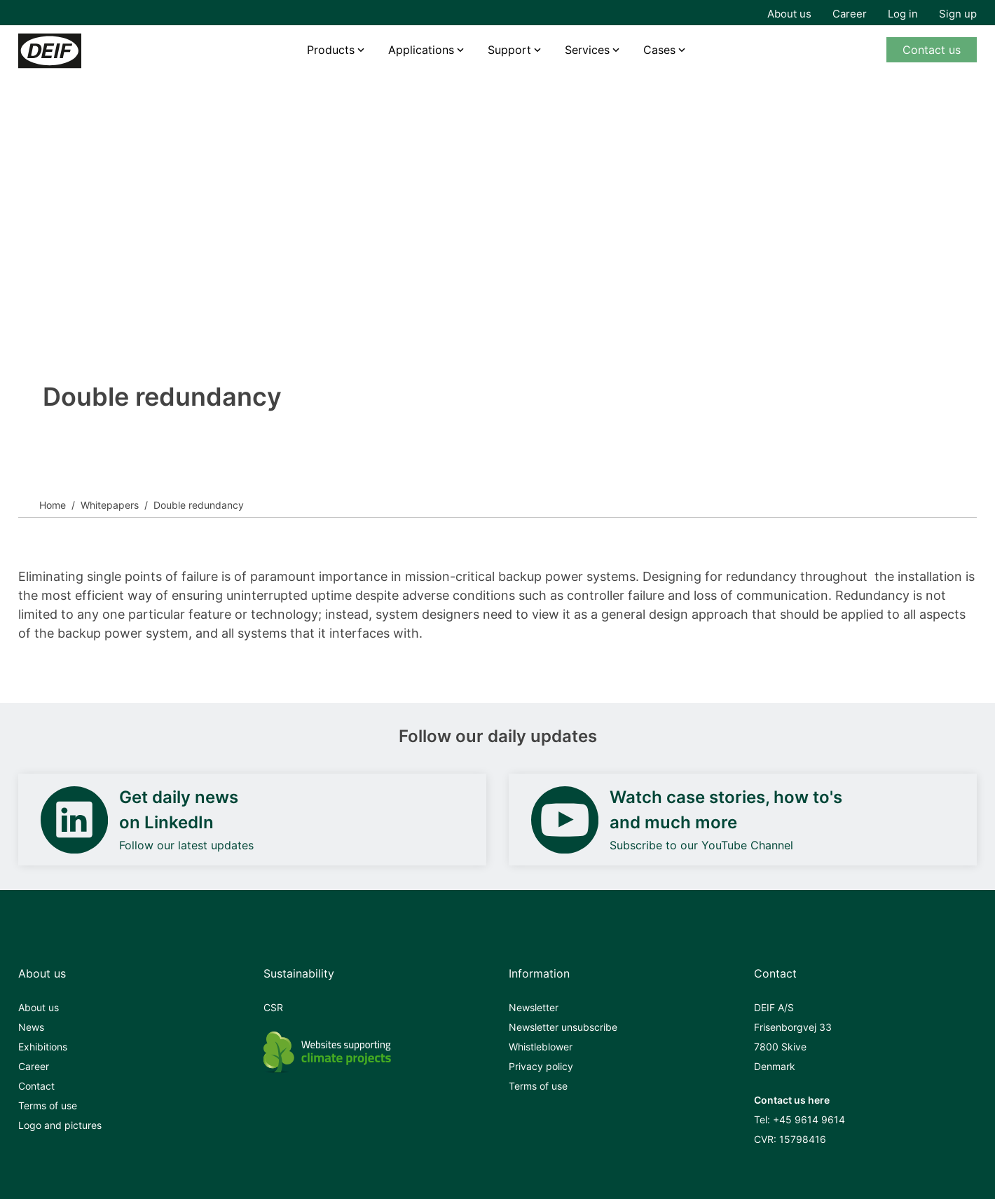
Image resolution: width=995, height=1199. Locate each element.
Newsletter (533, 1007)
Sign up (958, 13)
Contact (36, 1086)
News (31, 1027)
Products (331, 50)
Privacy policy (541, 1066)
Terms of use (47, 1105)
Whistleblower (540, 1047)
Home (52, 505)
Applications (421, 50)
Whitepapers (110, 505)
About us (789, 13)
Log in (903, 13)
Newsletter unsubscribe (563, 1027)
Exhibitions (42, 1047)
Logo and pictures (60, 1125)
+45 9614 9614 (809, 1119)
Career (849, 13)
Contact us (932, 50)
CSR (273, 1007)
